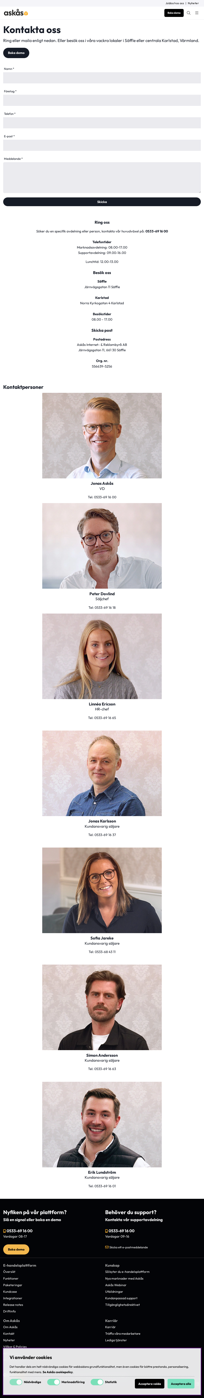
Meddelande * (13, 159)
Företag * (10, 91)
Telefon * (10, 114)
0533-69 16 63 (105, 1069)
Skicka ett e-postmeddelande (128, 1247)
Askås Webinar (116, 1285)
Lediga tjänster (116, 1340)
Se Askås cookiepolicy (58, 1372)
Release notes (13, 1305)
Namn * (9, 69)
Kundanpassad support (121, 1298)
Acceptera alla (181, 1384)
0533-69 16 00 (156, 231)
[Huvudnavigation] (197, 13)
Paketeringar (12, 1285)
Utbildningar (114, 1292)
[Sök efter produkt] (188, 13)
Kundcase (10, 1292)
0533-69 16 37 (105, 835)
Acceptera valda (149, 1384)
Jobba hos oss (175, 3)
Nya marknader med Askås (124, 1278)
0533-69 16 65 (105, 718)
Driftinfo (9, 1311)
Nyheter (193, 3)
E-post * (9, 136)
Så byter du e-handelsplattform (127, 1272)
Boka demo (174, 12)
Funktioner (11, 1278)
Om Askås (10, 1327)
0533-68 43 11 (105, 952)
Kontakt (8, 1334)
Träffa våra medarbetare (122, 1334)
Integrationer (12, 1298)
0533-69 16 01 (105, 1186)
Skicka (102, 202)
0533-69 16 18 (105, 607)
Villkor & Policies (15, 1347)
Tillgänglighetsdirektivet (122, 1305)
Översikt (9, 1272)
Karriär (110, 1327)
